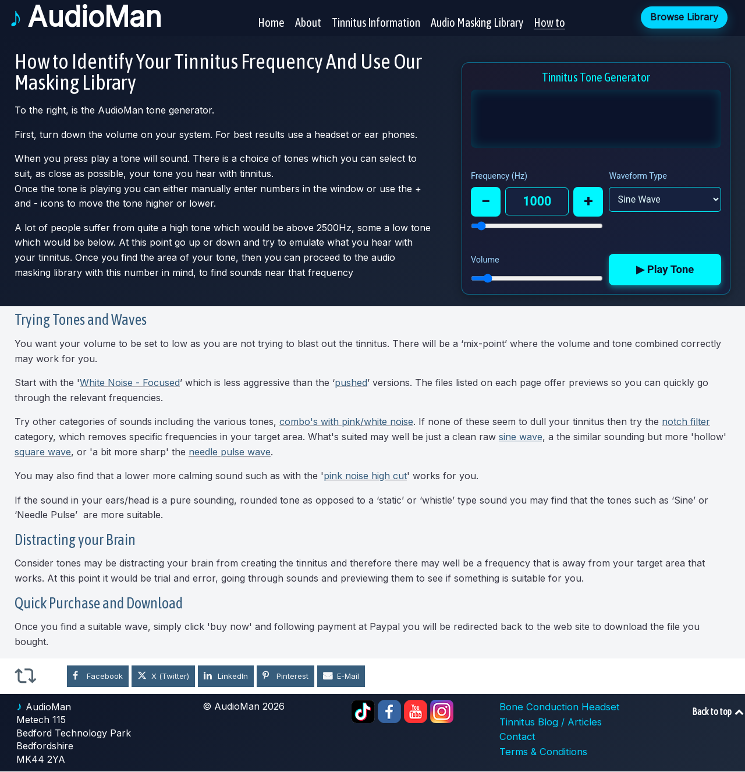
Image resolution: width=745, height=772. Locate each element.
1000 (537, 201)
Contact (516, 737)
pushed (351, 383)
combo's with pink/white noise (346, 422)
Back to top (718, 712)
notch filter (686, 422)
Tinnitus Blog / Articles (549, 722)
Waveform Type (639, 176)
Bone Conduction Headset (557, 707)
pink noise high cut (365, 476)
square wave (43, 452)
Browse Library (684, 16)
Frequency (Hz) (499, 176)
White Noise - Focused (130, 383)
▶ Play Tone (666, 270)
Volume (485, 260)
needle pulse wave (230, 452)
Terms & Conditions (542, 752)
